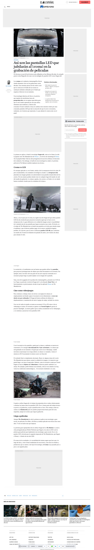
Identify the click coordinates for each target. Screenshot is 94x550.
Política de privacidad (73, 539)
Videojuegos (34, 495)
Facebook (50, 539)
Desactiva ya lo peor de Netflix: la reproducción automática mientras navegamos (51, 93)
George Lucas (15, 495)
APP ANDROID (12, 539)
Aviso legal (70, 537)
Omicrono (16, 59)
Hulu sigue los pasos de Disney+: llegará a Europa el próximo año (52, 86)
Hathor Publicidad (34, 537)
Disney (57, 156)
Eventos (31, 539)
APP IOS (11, 537)
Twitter (50, 537)
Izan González (8, 85)
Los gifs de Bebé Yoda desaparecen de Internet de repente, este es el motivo (52, 100)
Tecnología (25, 495)
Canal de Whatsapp (14, 544)
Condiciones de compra (73, 542)
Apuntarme (82, 130)
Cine (30, 495)
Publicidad (32, 542)
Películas (9, 495)
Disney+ (36, 156)
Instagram (51, 542)
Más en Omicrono (9, 501)
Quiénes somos (13, 542)
